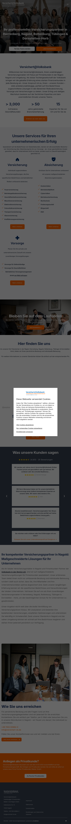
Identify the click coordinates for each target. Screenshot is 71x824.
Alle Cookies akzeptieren (25, 425)
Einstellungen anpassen (24, 432)
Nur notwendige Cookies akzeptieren (29, 428)
